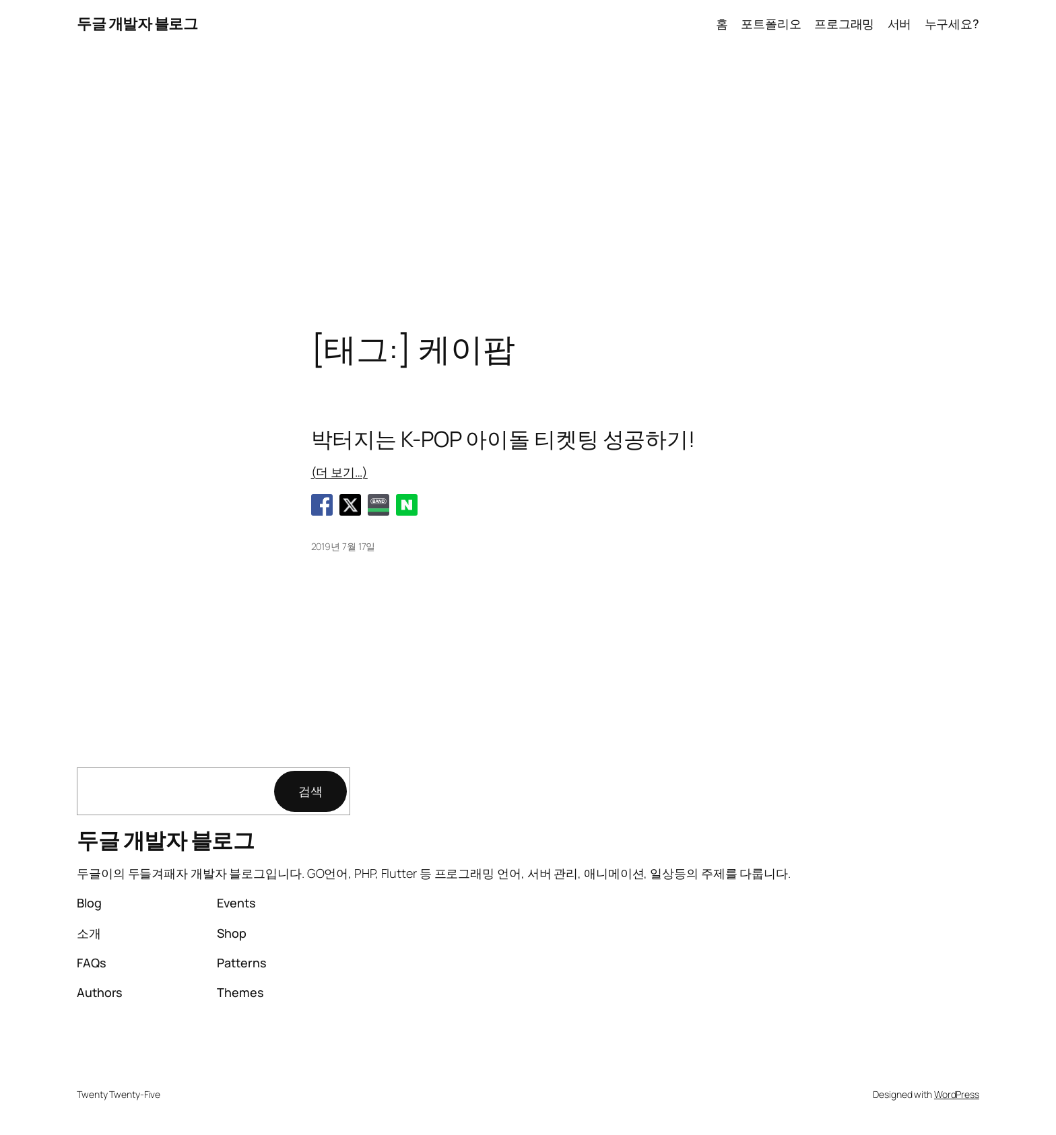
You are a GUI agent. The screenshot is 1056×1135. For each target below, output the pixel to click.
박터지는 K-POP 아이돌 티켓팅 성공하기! (503, 439)
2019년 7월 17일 (343, 546)
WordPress (956, 1094)
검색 (310, 791)
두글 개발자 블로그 (137, 23)
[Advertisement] (528, 189)
